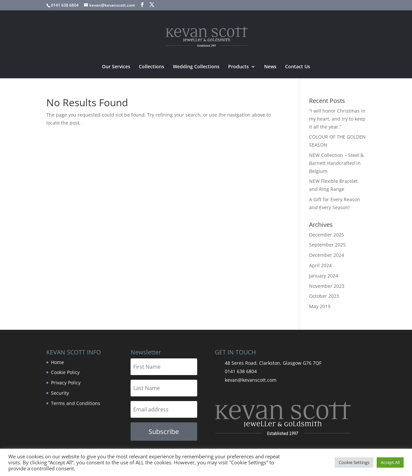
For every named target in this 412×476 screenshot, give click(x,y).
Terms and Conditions (75, 403)
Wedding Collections (196, 67)
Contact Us (297, 67)
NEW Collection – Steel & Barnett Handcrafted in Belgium (336, 163)
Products (238, 67)
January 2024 (323, 275)
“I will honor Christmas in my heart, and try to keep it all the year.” (337, 119)
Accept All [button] (390, 462)
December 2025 (326, 235)
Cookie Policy (65, 372)
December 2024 (326, 255)
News (270, 67)
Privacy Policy (66, 382)
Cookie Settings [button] (354, 462)
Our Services (116, 67)
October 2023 (324, 296)
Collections (151, 67)
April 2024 (320, 265)
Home (57, 362)
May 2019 (319, 306)
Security (60, 393)
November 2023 (326, 286)
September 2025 (327, 244)
